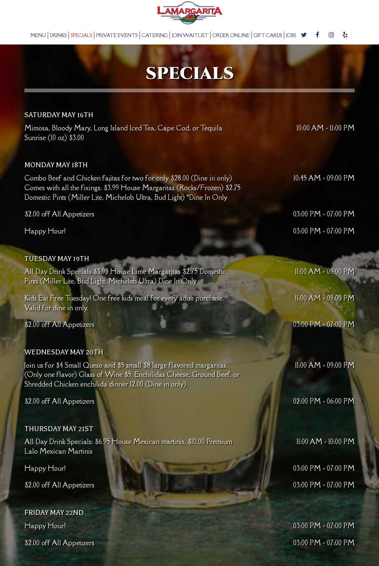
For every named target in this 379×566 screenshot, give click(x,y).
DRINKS (58, 35)
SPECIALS (81, 35)
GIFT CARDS (268, 35)
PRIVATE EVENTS (117, 35)
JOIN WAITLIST (190, 35)
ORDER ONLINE (230, 35)
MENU (38, 35)
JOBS (291, 35)
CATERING (155, 35)
